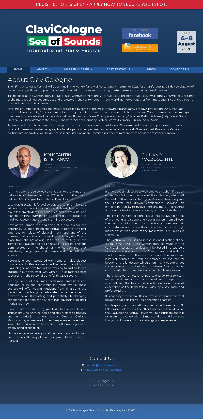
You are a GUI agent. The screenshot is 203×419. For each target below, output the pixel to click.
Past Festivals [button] (120, 69)
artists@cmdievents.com (104, 365)
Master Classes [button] (78, 69)
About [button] (43, 69)
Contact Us (179, 69)
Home (18, 69)
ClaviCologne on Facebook (104, 370)
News (151, 69)
